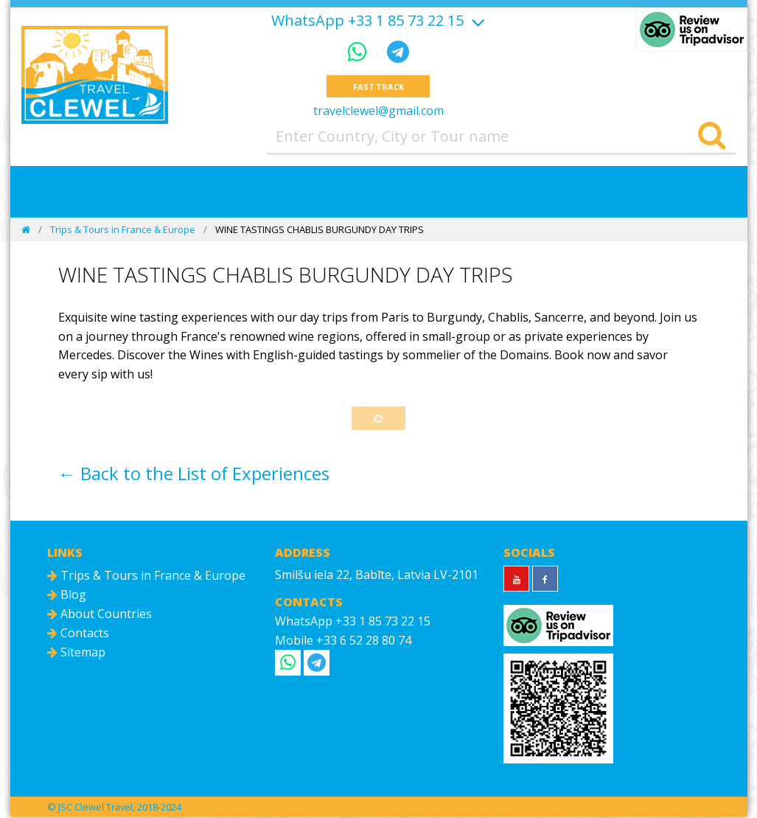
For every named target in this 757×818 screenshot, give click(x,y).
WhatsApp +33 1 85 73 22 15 (367, 20)
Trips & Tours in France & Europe (122, 230)
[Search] (711, 137)
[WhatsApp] (359, 51)
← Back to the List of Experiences (193, 474)
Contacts (78, 635)
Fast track (378, 86)
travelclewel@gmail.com (378, 111)
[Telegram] (398, 51)
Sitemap (76, 654)
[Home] (25, 230)
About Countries (99, 616)
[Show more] (476, 20)
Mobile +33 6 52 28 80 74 (343, 642)
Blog (66, 597)
